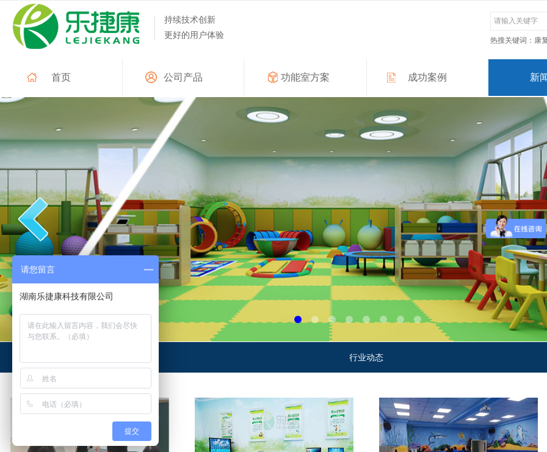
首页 (61, 77)
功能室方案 (305, 77)
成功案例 (427, 77)
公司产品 (183, 77)
